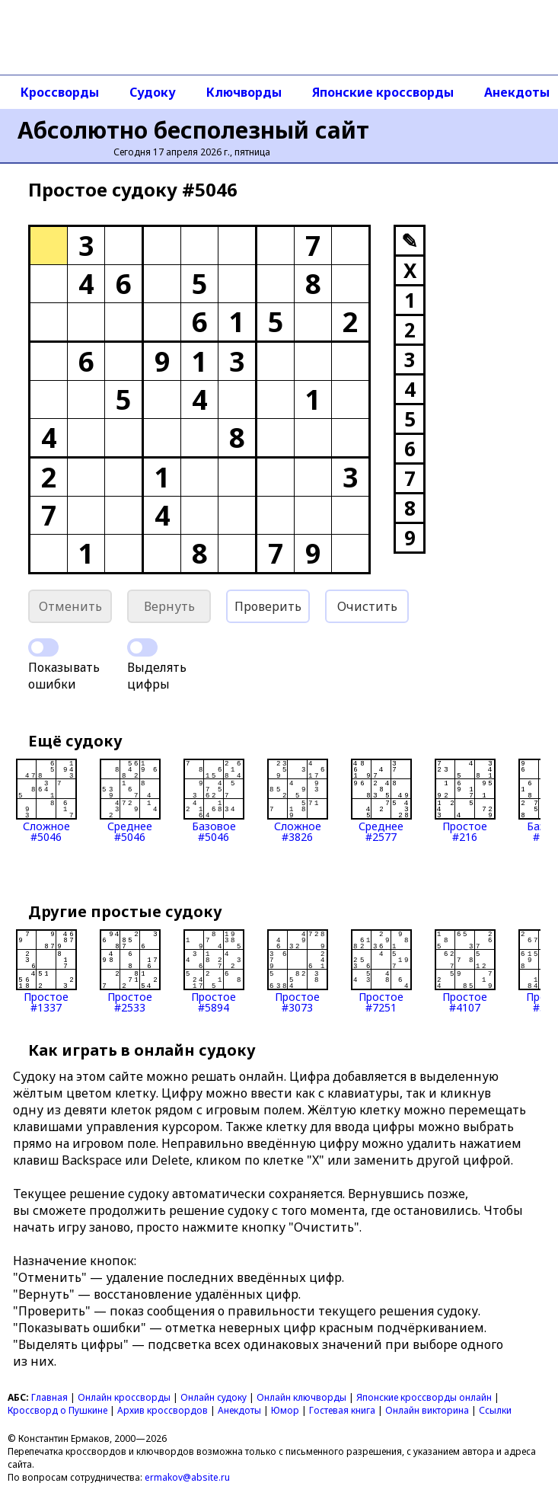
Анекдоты (239, 1410)
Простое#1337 (46, 971)
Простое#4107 (465, 971)
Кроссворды (60, 92)
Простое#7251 (381, 971)
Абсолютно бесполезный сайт (193, 129)
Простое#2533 (130, 971)
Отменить (70, 606)
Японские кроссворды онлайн (424, 1397)
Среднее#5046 (130, 800)
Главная (49, 1397)
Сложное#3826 (297, 800)
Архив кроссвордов (162, 1410)
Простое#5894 (213, 971)
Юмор (285, 1410)
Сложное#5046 (46, 800)
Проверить (267, 606)
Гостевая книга (342, 1410)
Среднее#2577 (381, 800)
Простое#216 (465, 800)
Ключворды (244, 92)
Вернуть (169, 606)
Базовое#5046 (213, 800)
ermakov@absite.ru (187, 1477)
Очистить (367, 606)
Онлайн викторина (427, 1410)
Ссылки (495, 1410)
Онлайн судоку (213, 1397)
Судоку (152, 92)
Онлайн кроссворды (124, 1397)
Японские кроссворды (383, 92)
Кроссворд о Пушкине (57, 1410)
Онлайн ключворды (301, 1397)
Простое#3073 (297, 971)
